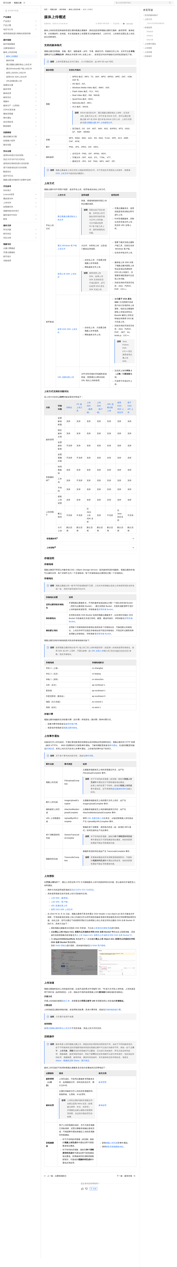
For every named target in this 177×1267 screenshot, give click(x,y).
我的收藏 (129, 32)
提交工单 (66, 1009)
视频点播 (18, 11)
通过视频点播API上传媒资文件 (98, 131)
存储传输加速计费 (113, 1018)
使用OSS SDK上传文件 (62, 918)
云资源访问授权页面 (102, 937)
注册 (159, 4)
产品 (35, 4)
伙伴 (74, 4)
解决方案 (44, 4)
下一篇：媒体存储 (126, 1185)
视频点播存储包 (70, 736)
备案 (146, 4)
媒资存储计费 (71, 733)
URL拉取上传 (97, 659)
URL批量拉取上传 (66, 386)
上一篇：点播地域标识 (55, 1185)
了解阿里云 (90, 4)
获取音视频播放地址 (115, 1155)
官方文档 (7, 11)
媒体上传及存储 (74, 18)
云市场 (66, 4)
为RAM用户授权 (97, 954)
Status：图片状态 (81, 1069)
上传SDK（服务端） (60, 907)
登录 (169, 4)
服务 (80, 4)
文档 (140, 4)
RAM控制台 (60, 954)
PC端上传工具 (79, 416)
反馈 (93, 1197)
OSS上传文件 (62, 182)
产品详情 (116, 32)
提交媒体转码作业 (120, 797)
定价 (59, 4)
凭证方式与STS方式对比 (82, 898)
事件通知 (113, 754)
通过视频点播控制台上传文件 (59, 1037)
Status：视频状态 (63, 1069)
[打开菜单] (4, 4)
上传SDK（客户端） (60, 910)
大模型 (28, 4)
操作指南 (62, 18)
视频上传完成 (112, 1151)
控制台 (152, 4)
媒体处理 (102, 1114)
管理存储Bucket (105, 618)
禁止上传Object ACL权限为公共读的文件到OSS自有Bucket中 (103, 944)
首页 (45, 18)
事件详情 (89, 764)
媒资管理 (102, 1091)
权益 (52, 4)
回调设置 (50, 757)
